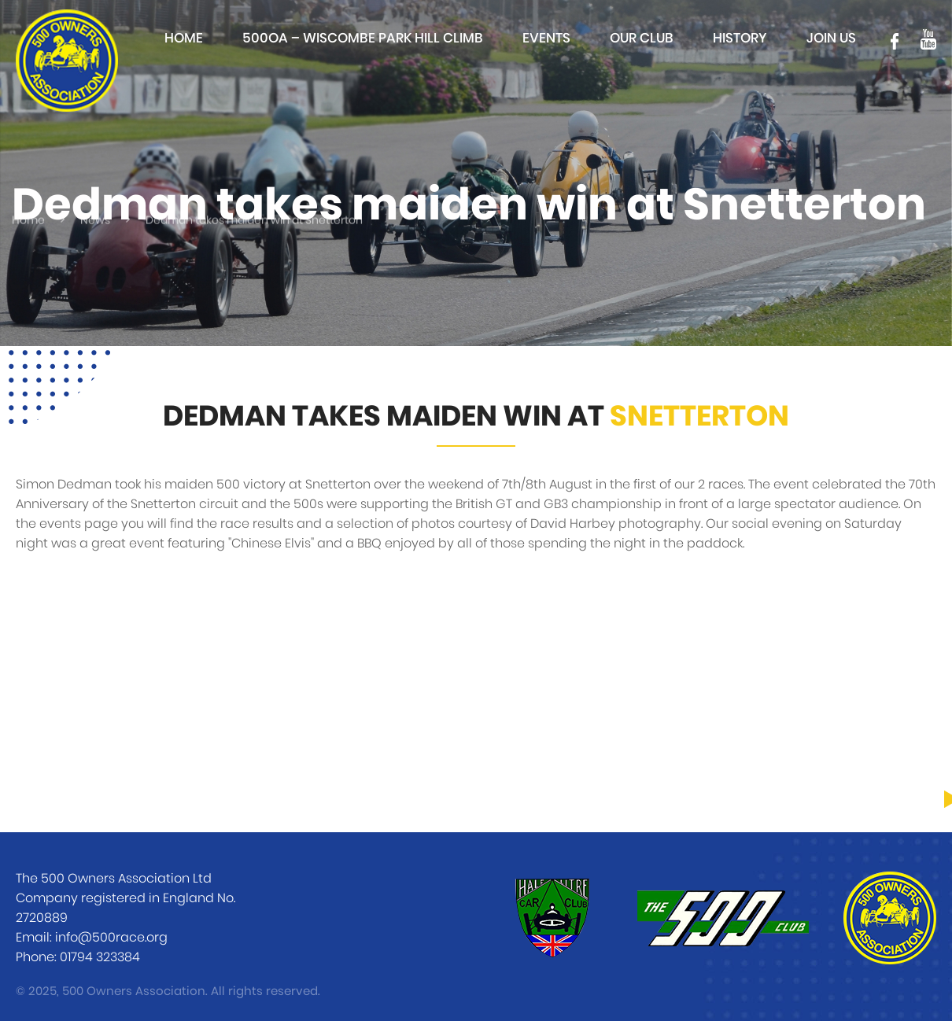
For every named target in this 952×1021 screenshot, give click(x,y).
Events (546, 38)
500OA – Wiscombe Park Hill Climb (362, 38)
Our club (641, 38)
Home (183, 38)
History (740, 38)
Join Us (831, 38)
